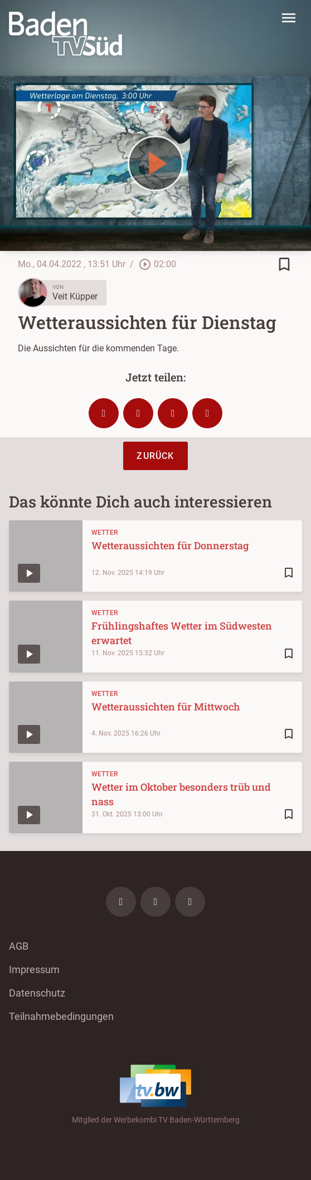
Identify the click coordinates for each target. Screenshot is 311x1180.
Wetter (104, 532)
